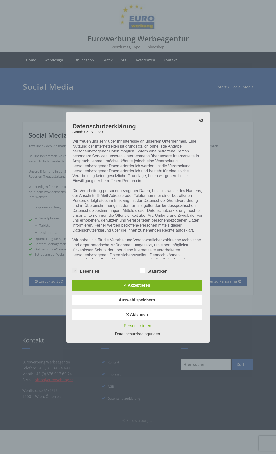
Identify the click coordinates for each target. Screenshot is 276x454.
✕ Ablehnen (137, 314)
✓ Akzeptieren (137, 285)
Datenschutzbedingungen (137, 334)
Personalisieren (137, 326)
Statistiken (153, 271)
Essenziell (85, 271)
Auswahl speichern (137, 300)
